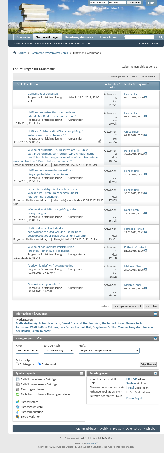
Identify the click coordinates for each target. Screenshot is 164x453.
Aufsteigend (25, 364)
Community (42, 43)
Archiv (104, 428)
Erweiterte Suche (149, 43)
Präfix (82, 345)
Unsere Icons (108, 37)
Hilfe (151, 3)
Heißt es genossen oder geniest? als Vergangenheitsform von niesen (50, 172)
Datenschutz (133, 428)
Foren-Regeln (134, 398)
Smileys (131, 383)
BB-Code (131, 379)
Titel (19, 84)
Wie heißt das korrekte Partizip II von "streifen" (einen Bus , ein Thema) (51, 248)
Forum (22, 53)
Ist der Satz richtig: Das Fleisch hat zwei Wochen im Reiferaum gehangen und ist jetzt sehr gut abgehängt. (53, 192)
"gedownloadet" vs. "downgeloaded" (51, 265)
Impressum (117, 428)
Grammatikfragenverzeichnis (50, 53)
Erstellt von (31, 84)
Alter (19, 345)
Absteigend (47, 364)
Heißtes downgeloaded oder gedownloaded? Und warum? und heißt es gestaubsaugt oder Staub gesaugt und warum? (57, 231)
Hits (112, 87)
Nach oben (151, 306)
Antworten (111, 84)
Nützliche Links (78, 43)
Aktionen (59, 43)
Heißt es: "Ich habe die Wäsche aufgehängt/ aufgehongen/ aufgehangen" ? (55, 133)
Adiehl (72, 97)
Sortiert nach (52, 345)
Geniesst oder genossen (43, 93)
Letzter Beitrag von (136, 84)
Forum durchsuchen (142, 76)
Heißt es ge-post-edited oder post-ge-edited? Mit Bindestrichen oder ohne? (52, 114)
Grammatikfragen (47, 37)
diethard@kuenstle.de (67, 200)
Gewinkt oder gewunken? (44, 284)
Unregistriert (75, 119)
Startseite (23, 37)
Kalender (27, 43)
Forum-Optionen (117, 76)
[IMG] (130, 387)
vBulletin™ (92, 443)
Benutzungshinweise (79, 37)
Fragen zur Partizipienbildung (45, 97)
